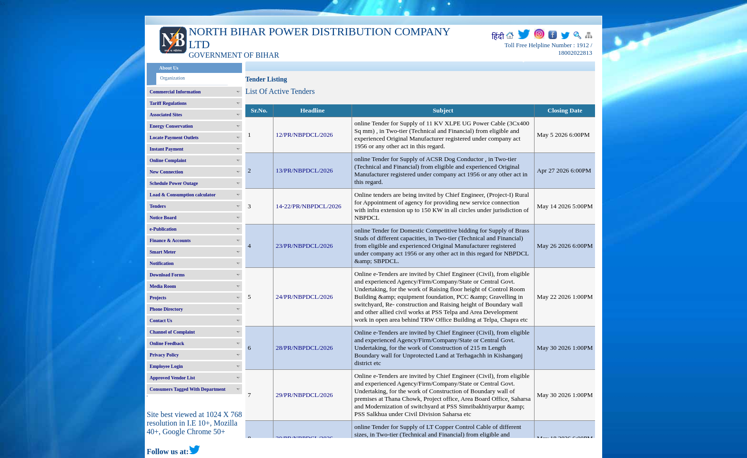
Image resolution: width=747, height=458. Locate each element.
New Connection (166, 171)
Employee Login (166, 366)
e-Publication (163, 229)
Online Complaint (168, 160)
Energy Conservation (171, 126)
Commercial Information (175, 91)
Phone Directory (166, 309)
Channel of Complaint (172, 332)
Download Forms (167, 274)
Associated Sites (166, 114)
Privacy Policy (164, 354)
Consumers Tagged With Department (187, 389)
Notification (162, 263)
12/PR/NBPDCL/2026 (304, 134)
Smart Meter (163, 251)
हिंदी (498, 36)
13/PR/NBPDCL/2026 (304, 170)
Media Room (163, 286)
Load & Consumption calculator (183, 194)
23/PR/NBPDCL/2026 (304, 245)
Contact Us (161, 320)
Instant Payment (166, 149)
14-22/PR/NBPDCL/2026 (309, 206)
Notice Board (163, 217)
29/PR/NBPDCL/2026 (304, 394)
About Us (168, 68)
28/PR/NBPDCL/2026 (304, 347)
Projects (158, 297)
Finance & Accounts (170, 240)
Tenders (158, 206)
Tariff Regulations (168, 103)
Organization (172, 78)
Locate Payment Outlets (174, 137)
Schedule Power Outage (174, 183)
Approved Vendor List (172, 377)
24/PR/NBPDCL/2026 (304, 296)
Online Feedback (167, 343)
